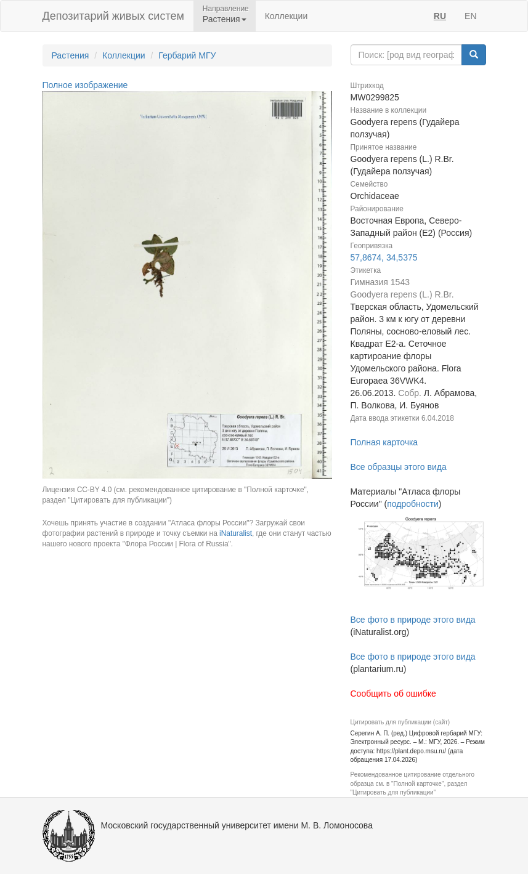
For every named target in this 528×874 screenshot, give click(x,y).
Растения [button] (224, 19)
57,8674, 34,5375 (384, 257)
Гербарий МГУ (187, 55)
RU (440, 16)
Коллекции (286, 16)
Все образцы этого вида (399, 467)
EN (470, 16)
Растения (70, 55)
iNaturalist (235, 533)
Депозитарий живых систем (113, 16)
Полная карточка (384, 442)
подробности (413, 504)
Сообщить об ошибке (393, 693)
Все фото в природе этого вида (413, 620)
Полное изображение (85, 85)
